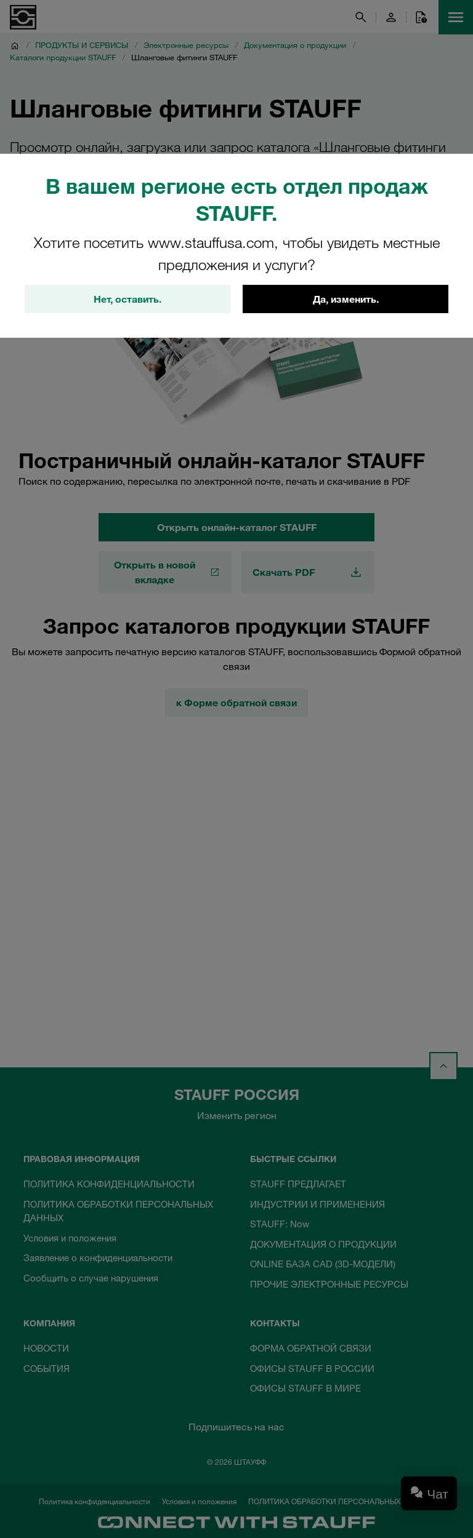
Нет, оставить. (127, 299)
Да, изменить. (346, 299)
